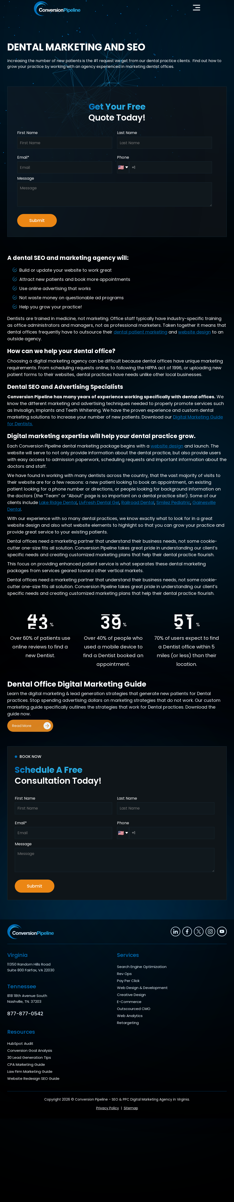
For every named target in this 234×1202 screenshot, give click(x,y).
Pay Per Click (128, 980)
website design (194, 332)
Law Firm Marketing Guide (29, 1071)
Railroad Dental (137, 502)
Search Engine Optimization (142, 966)
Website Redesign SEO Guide (33, 1078)
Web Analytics (130, 1015)
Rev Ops (124, 973)
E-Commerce (129, 1001)
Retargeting (128, 1022)
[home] (57, 8)
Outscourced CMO (133, 1008)
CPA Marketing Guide (26, 1064)
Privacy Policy (107, 1108)
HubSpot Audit (20, 1043)
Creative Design (131, 994)
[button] (196, 8)
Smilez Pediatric (173, 502)
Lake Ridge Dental (58, 502)
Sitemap (131, 1108)
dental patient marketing (140, 332)
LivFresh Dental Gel (99, 502)
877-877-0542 (25, 1013)
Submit (37, 220)
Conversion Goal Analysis (29, 1050)
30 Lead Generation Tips (29, 1057)
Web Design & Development (142, 987)
